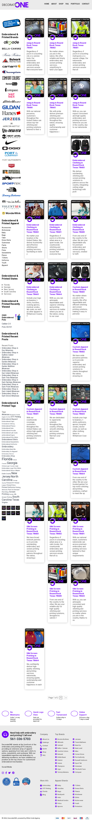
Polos (4, 250)
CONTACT (85, 4)
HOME (46, 4)
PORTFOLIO (75, 4)
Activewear (6, 230)
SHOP (61, 4)
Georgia (7, 287)
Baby (4, 233)
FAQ (67, 4)
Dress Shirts (6, 240)
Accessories (6, 228)
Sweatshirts (6, 253)
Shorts (4, 248)
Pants (4, 245)
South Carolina (10, 292)
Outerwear (6, 243)
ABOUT (54, 4)
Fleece (4, 255)
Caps (4, 238)
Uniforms (5, 260)
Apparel (5, 265)
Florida (7, 285)
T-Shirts (5, 258)
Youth (4, 263)
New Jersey (9, 289)
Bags (4, 235)
